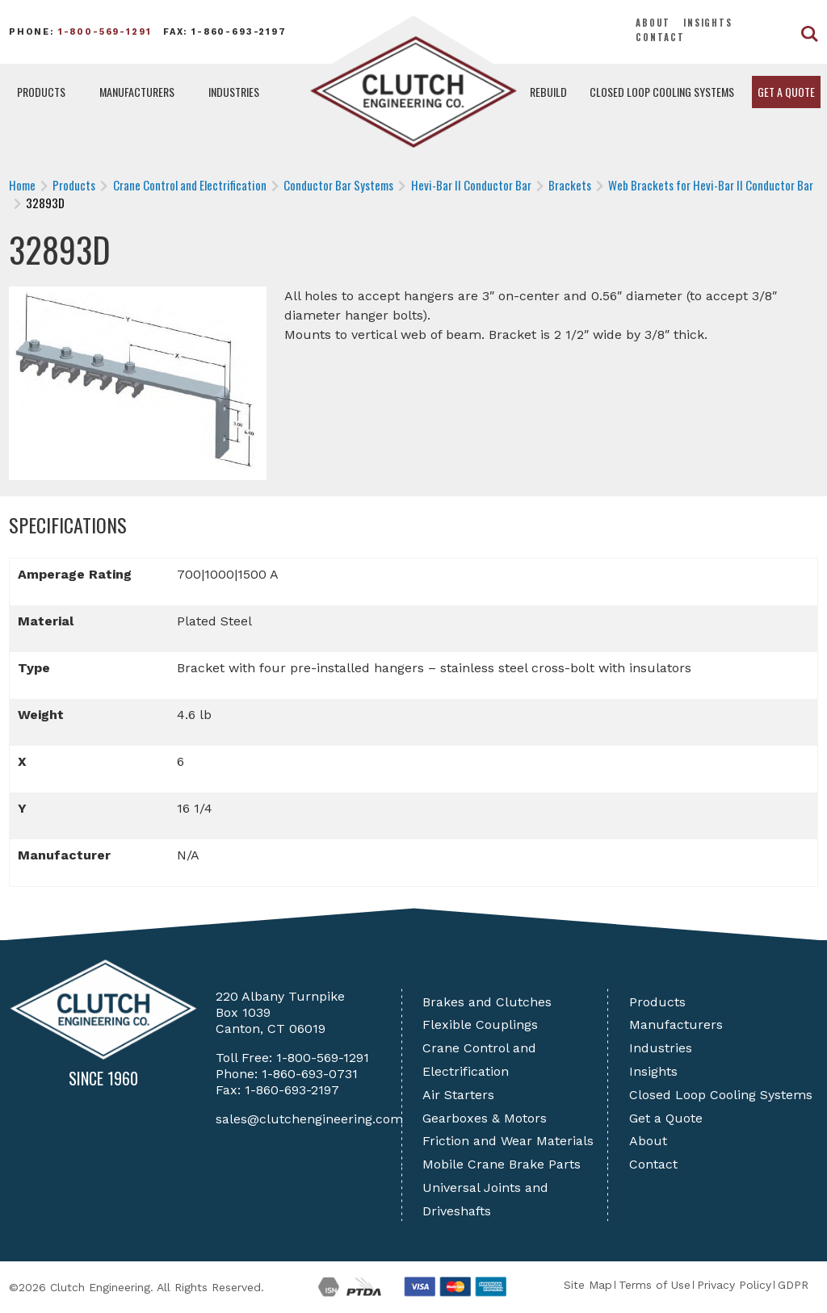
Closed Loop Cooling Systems (662, 91)
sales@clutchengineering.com (309, 1119)
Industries (233, 91)
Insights (708, 22)
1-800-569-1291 (105, 32)
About (653, 22)
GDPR (793, 1284)
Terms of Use (655, 1284)
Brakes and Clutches (487, 1002)
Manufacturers (136, 91)
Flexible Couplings (480, 1024)
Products (41, 91)
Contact (660, 37)
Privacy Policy (734, 1284)
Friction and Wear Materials (508, 1140)
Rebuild (548, 91)
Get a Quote (786, 91)
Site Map (588, 1284)
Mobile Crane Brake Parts (501, 1164)
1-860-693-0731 (310, 1073)
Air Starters (458, 1094)
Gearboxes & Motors (484, 1118)
